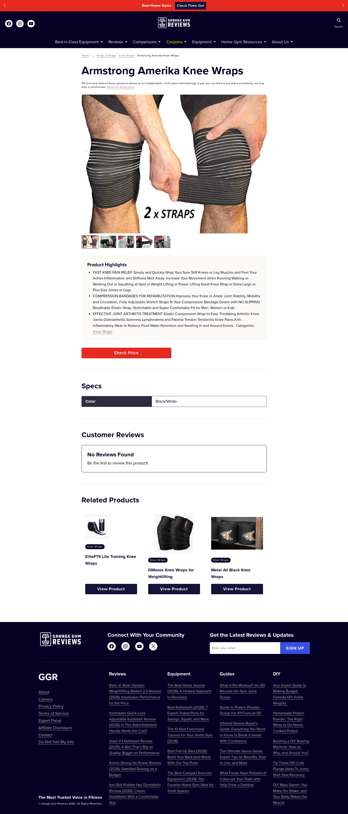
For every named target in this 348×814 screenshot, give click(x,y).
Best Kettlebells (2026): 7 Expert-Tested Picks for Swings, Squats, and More (188, 713)
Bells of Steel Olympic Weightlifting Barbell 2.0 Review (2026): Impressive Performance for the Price (135, 694)
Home (85, 55)
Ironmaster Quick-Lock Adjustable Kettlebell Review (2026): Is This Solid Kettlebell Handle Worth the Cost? (133, 721)
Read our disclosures (121, 87)
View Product (111, 589)
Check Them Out (190, 5)
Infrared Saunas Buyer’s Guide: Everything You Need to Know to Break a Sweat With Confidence (242, 732)
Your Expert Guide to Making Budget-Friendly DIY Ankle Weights (289, 694)
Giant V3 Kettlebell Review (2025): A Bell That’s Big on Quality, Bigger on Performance (134, 746)
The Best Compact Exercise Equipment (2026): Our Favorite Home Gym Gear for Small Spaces (190, 781)
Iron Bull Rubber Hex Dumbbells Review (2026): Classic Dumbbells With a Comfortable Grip (135, 793)
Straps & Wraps (106, 55)
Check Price (126, 353)
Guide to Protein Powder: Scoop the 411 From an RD (240, 710)
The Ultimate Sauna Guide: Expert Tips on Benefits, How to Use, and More (243, 756)
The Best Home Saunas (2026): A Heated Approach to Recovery (189, 691)
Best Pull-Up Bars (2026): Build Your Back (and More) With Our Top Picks (189, 756)
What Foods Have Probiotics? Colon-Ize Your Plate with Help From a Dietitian (243, 778)
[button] (4, 5)
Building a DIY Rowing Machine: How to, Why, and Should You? (291, 746)
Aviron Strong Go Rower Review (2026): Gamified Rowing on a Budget (135, 768)
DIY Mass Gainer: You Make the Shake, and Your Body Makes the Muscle (290, 793)
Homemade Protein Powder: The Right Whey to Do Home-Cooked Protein (288, 721)
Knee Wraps (127, 55)
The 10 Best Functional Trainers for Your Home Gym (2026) (190, 734)
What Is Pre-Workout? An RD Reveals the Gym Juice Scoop (242, 691)
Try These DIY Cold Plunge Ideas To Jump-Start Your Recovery (291, 768)
